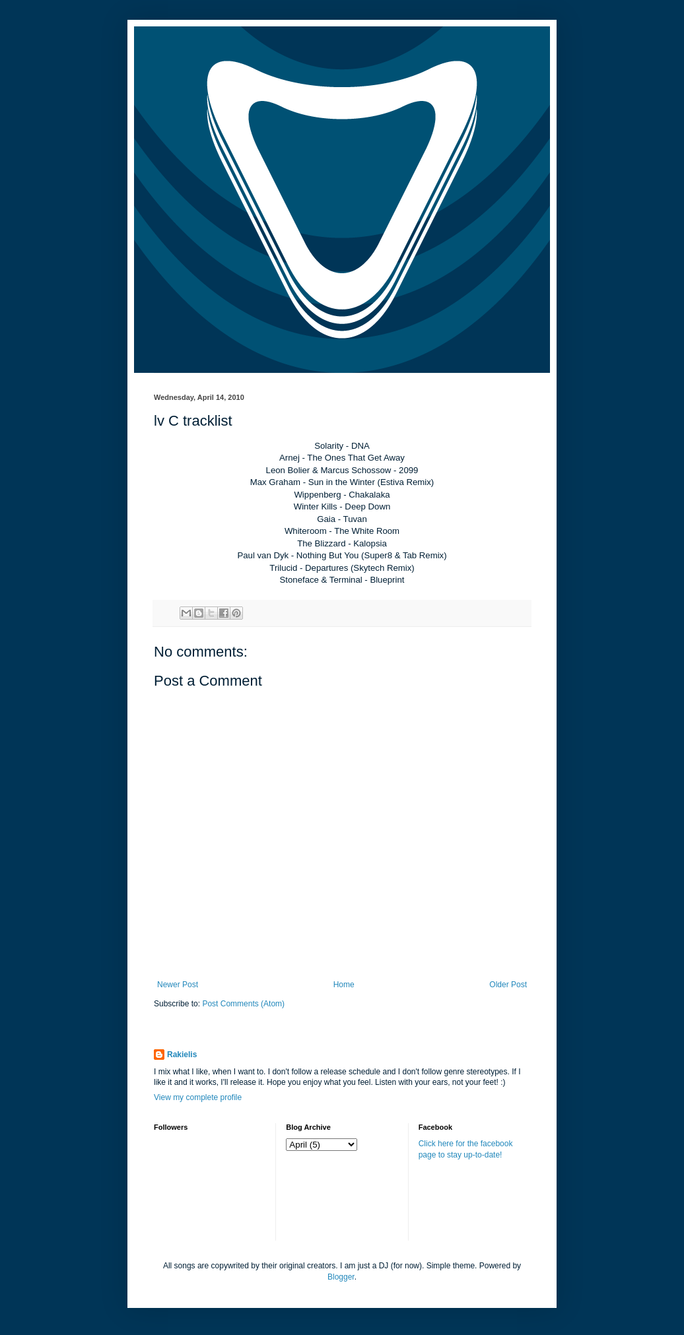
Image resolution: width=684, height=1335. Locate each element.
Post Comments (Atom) (243, 1003)
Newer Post (177, 984)
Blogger (341, 1277)
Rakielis (182, 1054)
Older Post (508, 984)
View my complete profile (198, 1097)
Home (344, 984)
